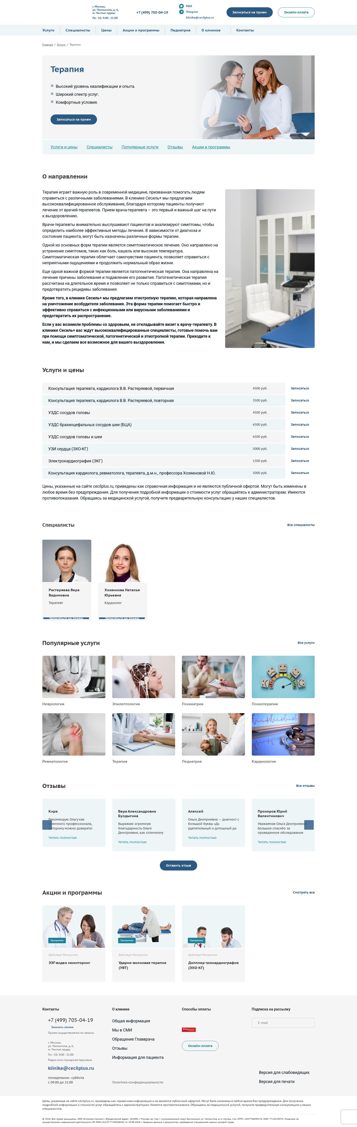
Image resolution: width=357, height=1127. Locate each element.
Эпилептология (126, 704)
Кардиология (264, 761)
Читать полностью (65, 838)
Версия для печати (273, 1081)
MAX (189, 6)
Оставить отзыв (178, 865)
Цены (106, 30)
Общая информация (131, 1020)
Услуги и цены (64, 147)
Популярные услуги (140, 147)
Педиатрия (180, 30)
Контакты (245, 30)
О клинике (211, 30)
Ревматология (55, 761)
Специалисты (78, 30)
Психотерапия (265, 704)
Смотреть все (304, 892)
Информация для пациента (138, 1057)
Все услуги (306, 643)
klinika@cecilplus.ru (200, 17)
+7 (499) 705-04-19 (152, 12)
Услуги (48, 30)
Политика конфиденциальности (137, 1082)
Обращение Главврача (133, 1039)
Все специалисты (301, 525)
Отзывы (175, 147)
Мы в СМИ (122, 1030)
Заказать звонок (62, 1027)
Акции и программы (141, 30)
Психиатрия (192, 704)
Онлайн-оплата (296, 12)
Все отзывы (305, 786)
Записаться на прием (249, 12)
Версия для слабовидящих (281, 1072)
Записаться (300, 388)
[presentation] (47, 825)
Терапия (119, 761)
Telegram (192, 11)
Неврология (53, 704)
